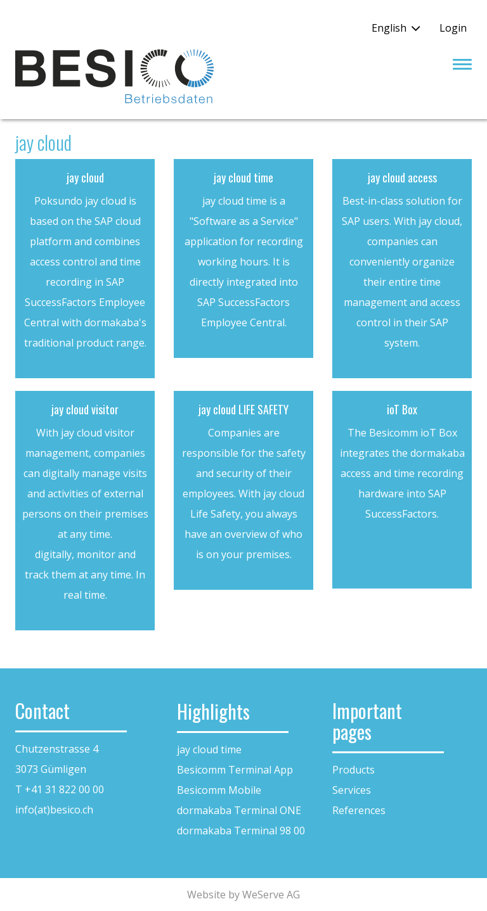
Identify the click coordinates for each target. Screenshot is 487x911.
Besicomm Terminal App (235, 770)
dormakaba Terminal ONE (239, 810)
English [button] (389, 28)
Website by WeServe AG (243, 894)
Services (351, 790)
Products (353, 770)
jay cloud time (209, 749)
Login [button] (453, 28)
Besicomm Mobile (219, 790)
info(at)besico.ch (54, 810)
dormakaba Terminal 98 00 (241, 831)
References (359, 810)
